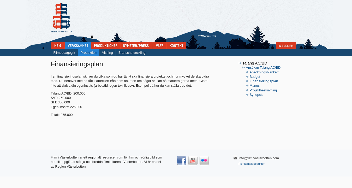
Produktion (89, 53)
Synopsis (256, 95)
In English (286, 45)
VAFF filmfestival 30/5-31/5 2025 (159, 45)
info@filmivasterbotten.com (259, 158)
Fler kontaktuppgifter (252, 163)
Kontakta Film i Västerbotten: (176, 45)
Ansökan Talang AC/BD (263, 67)
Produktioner (105, 45)
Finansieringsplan (264, 81)
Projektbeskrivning (263, 90)
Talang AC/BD (254, 63)
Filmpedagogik (64, 53)
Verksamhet (78, 45)
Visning (107, 53)
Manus (255, 85)
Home (58, 45)
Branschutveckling (132, 53)
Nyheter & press (136, 45)
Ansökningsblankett (264, 72)
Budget (255, 77)
